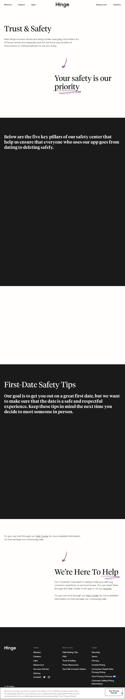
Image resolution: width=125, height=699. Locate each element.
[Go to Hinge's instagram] (49, 677)
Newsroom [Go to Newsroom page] (101, 5)
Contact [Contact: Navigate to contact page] (37, 677)
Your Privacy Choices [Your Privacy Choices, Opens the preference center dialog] (114, 692)
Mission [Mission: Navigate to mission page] (37, 652)
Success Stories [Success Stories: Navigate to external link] (41, 669)
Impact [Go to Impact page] (21, 5)
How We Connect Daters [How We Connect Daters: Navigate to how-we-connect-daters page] (74, 669)
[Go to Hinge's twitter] (44, 677)
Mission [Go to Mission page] (8, 5)
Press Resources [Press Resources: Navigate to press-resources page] (70, 665)
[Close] (122, 693)
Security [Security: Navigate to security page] (96, 652)
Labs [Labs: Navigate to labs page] (35, 661)
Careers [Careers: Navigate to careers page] (37, 656)
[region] (62, 693)
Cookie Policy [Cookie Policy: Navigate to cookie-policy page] (98, 665)
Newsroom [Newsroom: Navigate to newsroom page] (38, 665)
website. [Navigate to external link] (107, 589)
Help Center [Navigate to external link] (42, 536)
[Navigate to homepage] (10, 649)
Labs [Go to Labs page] (33, 5)
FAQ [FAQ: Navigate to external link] (64, 656)
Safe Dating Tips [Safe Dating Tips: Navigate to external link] (70, 652)
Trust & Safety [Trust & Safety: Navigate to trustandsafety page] (69, 661)
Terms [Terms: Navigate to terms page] (94, 656)
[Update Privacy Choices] (104, 676)
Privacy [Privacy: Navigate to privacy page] (95, 661)
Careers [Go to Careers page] (117, 5)
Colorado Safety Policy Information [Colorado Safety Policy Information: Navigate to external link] (103, 682)
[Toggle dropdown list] (9, 686)
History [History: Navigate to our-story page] (36, 673)
